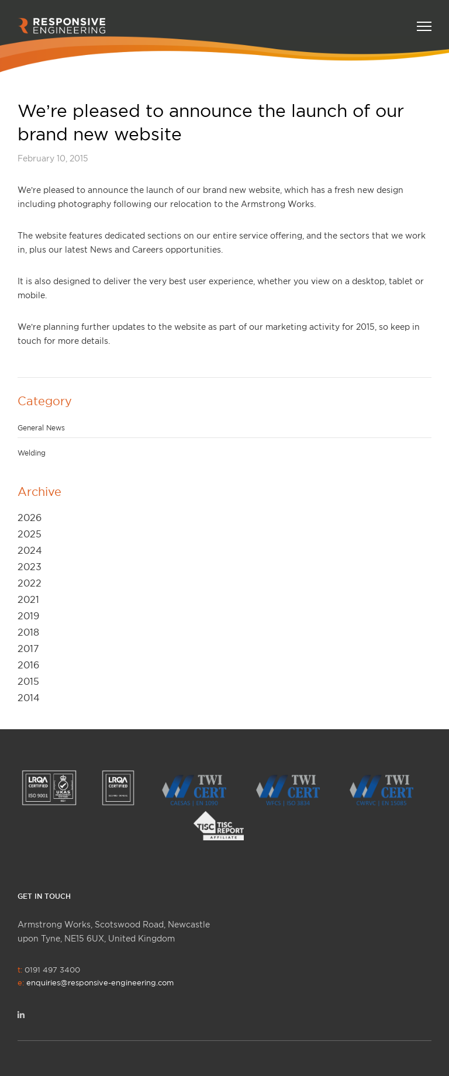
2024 (30, 550)
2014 (29, 697)
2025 (30, 534)
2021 (28, 599)
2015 (28, 681)
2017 (28, 648)
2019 (28, 616)
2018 (28, 632)
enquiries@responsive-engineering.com (100, 982)
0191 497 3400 (96, 976)
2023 (30, 566)
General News (41, 428)
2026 (30, 517)
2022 (30, 583)
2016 (28, 665)
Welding (32, 453)
